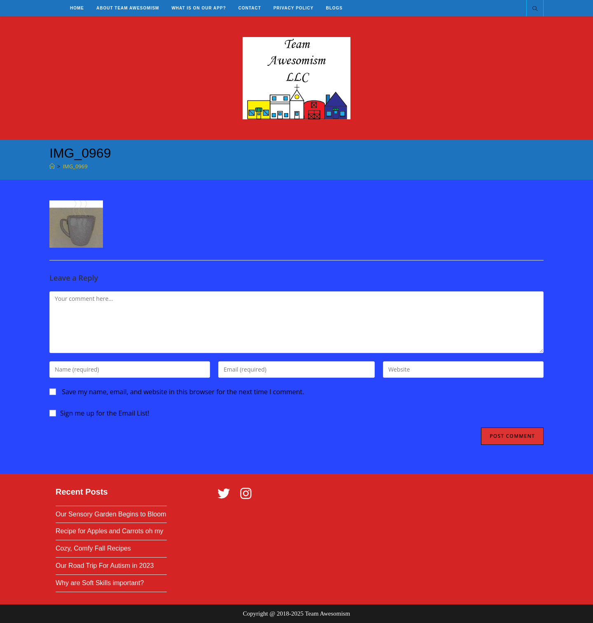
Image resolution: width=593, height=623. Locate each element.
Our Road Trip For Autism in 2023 (105, 565)
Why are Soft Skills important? (100, 582)
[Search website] (535, 9)
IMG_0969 (75, 166)
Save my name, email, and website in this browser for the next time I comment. (183, 391)
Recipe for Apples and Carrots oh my (109, 531)
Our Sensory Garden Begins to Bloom (111, 514)
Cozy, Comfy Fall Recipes (93, 548)
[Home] (52, 166)
